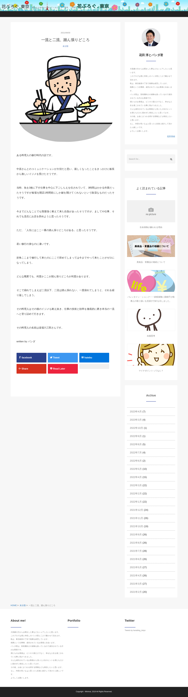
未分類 (65, 46)
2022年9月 (136, 436)
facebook (25, 357)
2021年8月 (136, 542)
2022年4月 (136, 477)
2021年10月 (136, 526)
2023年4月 (136, 411)
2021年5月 (136, 567)
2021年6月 (136, 559)
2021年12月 (136, 510)
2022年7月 (136, 452)
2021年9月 (136, 534)
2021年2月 (136, 592)
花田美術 (171, 136)
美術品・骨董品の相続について (151, 262)
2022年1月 (136, 501)
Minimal (88, 692)
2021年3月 (136, 583)
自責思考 (151, 336)
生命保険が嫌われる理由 (151, 227)
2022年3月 (136, 485)
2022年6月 (136, 460)
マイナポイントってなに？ (151, 371)
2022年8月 (136, 444)
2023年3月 (136, 419)
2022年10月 (136, 428)
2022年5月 (136, 469)
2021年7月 (136, 551)
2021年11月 (136, 518)
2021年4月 (136, 575)
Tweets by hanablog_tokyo (135, 630)
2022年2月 (136, 493)
